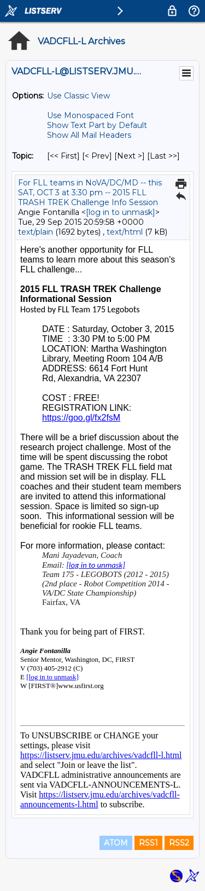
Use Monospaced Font (90, 115)
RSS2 (179, 843)
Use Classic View (78, 96)
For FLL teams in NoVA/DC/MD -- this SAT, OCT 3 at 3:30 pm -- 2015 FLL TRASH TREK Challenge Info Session (90, 192)
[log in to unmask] (120, 212)
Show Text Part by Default (97, 125)
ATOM (116, 843)
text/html (125, 232)
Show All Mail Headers (89, 135)
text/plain (35, 232)
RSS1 (148, 843)
